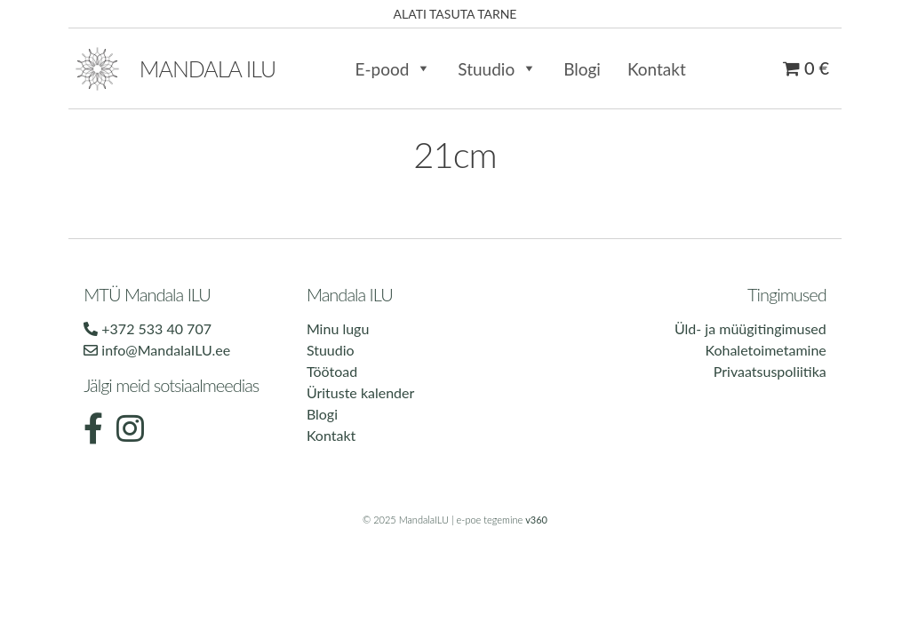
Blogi (582, 69)
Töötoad (332, 371)
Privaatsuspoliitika (770, 371)
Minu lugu (338, 328)
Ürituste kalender (360, 392)
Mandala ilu (207, 68)
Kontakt (656, 69)
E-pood (393, 69)
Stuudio (497, 69)
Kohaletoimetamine (765, 349)
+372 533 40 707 (148, 328)
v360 (536, 519)
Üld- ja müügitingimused (750, 328)
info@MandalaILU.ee (157, 349)
